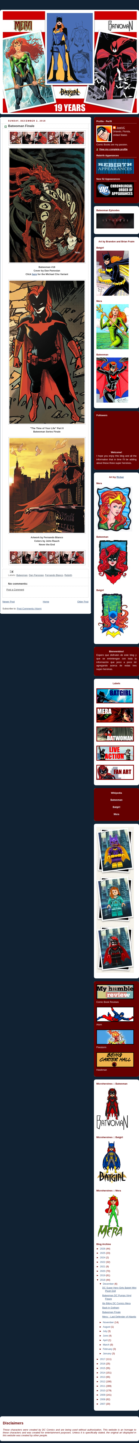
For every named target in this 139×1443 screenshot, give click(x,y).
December (109, 1284)
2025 (103, 1253)
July (105, 1331)
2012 (103, 1381)
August (107, 1327)
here (34, 274)
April (105, 1340)
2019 (103, 1275)
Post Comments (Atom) (29, 608)
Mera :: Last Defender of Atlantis (119, 1316)
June (106, 1335)
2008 (103, 1399)
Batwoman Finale (111, 1312)
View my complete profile (113, 149)
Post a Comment (15, 589)
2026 (103, 1248)
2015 (103, 1368)
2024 (103, 1257)
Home (46, 601)
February (108, 1349)
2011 (103, 1386)
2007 (103, 1404)
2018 (103, 1280)
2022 (103, 1262)
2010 (103, 1390)
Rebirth (68, 575)
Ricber (120, 477)
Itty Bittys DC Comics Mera (116, 1303)
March (106, 1344)
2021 (103, 1266)
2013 (103, 1377)
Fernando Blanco (54, 575)
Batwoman (22, 575)
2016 (103, 1363)
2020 (103, 1271)
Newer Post (8, 601)
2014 (103, 1372)
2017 (103, 1359)
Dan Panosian (36, 575)
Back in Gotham (110, 1307)
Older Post (82, 601)
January (107, 1353)
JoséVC (121, 127)
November (109, 1322)
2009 (103, 1395)
